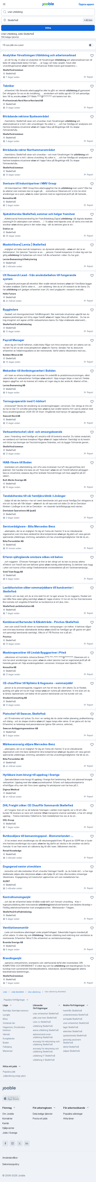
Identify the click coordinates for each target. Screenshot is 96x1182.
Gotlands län (9, 1023)
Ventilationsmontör (16, 927)
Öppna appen (86, 4)
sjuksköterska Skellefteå (74, 1035)
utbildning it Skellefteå (43, 1060)
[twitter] (20, 1143)
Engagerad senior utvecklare (22, 866)
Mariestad (7, 1051)
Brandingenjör (12, 958)
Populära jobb (9, 1071)
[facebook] (5, 1143)
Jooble (21, 1175)
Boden (6, 1042)
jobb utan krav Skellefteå (45, 1017)
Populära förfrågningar (16, 999)
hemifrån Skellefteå (72, 1010)
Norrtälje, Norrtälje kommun (15, 1010)
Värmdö (6, 1034)
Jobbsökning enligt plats (14, 1076)
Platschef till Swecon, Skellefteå (24, 713)
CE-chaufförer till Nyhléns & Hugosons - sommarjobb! (38, 683)
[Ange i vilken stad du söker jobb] (48, 20)
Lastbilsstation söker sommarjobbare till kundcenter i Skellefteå (38, 589)
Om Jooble (8, 1113)
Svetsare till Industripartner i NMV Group (29, 183)
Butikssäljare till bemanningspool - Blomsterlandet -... (38, 836)
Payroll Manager (13, 340)
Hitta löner (68, 1118)
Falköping (7, 1047)
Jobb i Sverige (9, 1132)
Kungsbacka (8, 1038)
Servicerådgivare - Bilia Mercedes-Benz (29, 526)
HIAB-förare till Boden (17, 462)
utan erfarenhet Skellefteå (45, 1013)
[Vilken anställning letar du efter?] (48, 11)
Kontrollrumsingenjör (17, 897)
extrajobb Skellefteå (72, 1019)
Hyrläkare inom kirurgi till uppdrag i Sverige (31, 774)
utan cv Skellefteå (42, 1022)
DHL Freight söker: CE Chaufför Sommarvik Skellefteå (38, 805)
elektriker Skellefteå (72, 1031)
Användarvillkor (10, 1157)
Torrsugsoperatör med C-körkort (24, 401)
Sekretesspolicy (10, 1164)
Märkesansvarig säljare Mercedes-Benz (29, 744)
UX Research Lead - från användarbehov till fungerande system (39, 277)
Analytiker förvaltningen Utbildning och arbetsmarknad (39, 55)
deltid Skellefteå (71, 1047)
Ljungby (6, 1014)
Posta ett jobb (40, 1118)
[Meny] (4, 4)
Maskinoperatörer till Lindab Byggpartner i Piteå (34, 652)
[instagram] (12, 1143)
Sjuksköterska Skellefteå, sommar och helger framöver (39, 214)
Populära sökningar (73, 1113)
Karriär (5, 1123)
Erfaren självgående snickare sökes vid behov (33, 557)
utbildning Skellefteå (43, 1026)
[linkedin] (27, 1143)
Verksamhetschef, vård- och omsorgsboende (32, 431)
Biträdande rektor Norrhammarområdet (29, 149)
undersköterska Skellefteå (75, 1014)
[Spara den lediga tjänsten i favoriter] (92, 56)
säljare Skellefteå (71, 1051)
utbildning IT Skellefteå (44, 1055)
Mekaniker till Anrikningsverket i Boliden (29, 370)
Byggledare (10, 309)
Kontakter (7, 1118)
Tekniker (8, 85)
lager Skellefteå (70, 1027)
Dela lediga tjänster (43, 1113)
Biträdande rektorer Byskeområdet (26, 116)
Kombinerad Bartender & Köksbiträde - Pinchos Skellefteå (41, 622)
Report (88, 77)
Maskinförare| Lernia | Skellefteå (24, 244)
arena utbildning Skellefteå (45, 1030)
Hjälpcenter (8, 1128)
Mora (5, 1019)
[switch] (91, 45)
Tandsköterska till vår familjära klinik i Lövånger (34, 495)
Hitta (48, 27)
